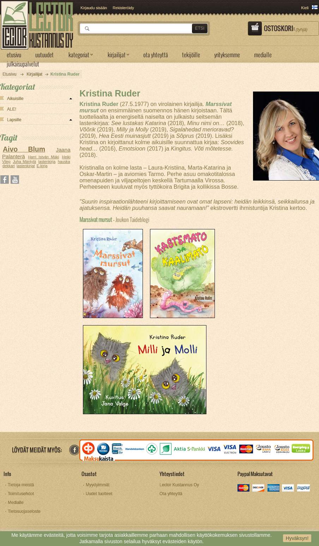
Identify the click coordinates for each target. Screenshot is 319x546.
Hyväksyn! (297, 538)
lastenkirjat (26, 166)
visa (288, 488)
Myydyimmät (97, 484)
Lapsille (14, 119)
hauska (64, 161)
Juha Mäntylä (24, 161)
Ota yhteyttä (171, 493)
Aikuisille (15, 98)
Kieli (305, 8)
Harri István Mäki (43, 157)
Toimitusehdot (21, 493)
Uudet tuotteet (99, 493)
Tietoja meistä (21, 484)
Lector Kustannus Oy (179, 484)
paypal (303, 488)
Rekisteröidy (123, 8)
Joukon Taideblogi (114, 219)
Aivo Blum (24, 149)
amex (273, 488)
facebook (74, 450)
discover (258, 488)
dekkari (8, 166)
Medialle (16, 502)
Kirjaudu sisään (93, 8)
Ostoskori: (285, 28)
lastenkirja (47, 161)
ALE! (11, 109)
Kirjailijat (34, 74)
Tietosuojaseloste (24, 511)
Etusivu (9, 74)
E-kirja (42, 166)
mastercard (244, 488)
